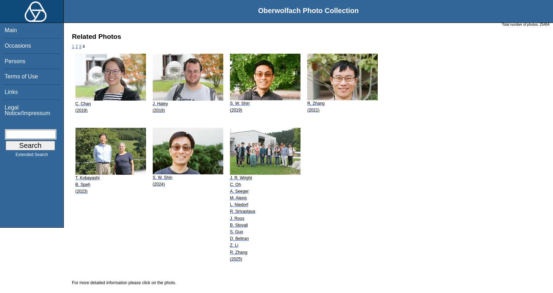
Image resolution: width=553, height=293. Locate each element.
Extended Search (32, 156)
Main (11, 30)
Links (11, 92)
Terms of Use (21, 76)
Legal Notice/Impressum (27, 110)
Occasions (18, 46)
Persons (15, 61)
